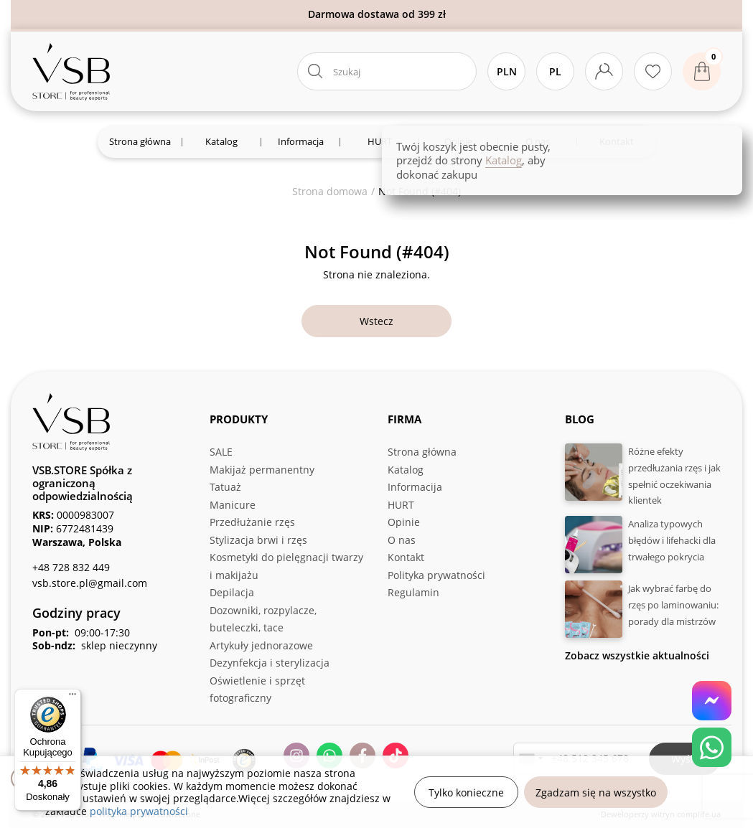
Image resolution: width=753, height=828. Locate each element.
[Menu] (72, 697)
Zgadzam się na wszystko (595, 792)
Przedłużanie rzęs (252, 522)
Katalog (406, 469)
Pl (555, 71)
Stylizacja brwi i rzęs (258, 540)
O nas (402, 540)
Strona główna (422, 451)
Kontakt (406, 557)
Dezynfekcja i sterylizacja (269, 662)
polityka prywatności (139, 811)
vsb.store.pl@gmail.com (89, 583)
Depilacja (232, 592)
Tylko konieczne (466, 792)
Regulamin (413, 592)
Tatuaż (225, 487)
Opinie (404, 522)
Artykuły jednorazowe (261, 645)
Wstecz (376, 321)
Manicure (233, 505)
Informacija (415, 487)
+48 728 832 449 (71, 567)
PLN (507, 71)
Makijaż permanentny (262, 469)
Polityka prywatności (436, 575)
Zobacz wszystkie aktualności (637, 655)
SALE (221, 451)
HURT (401, 505)
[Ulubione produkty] (653, 71)
